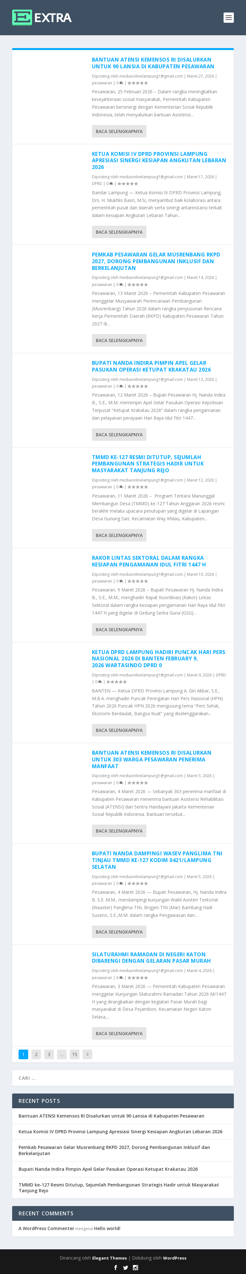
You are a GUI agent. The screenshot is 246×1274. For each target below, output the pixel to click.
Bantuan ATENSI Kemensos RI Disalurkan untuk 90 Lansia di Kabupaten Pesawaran (153, 63)
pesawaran (102, 83)
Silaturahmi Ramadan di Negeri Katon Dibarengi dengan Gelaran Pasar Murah (151, 958)
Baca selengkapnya (119, 131)
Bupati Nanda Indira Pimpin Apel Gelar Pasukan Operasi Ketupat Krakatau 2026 (151, 366)
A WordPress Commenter (46, 1228)
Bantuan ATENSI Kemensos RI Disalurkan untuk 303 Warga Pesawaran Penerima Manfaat (152, 759)
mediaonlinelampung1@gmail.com (151, 76)
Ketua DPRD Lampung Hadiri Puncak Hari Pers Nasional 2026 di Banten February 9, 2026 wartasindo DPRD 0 (159, 659)
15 (74, 1054)
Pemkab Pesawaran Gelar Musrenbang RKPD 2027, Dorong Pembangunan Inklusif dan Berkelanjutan (156, 261)
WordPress (174, 1258)
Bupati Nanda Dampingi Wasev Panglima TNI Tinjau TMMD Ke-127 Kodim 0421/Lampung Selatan (157, 860)
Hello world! (107, 1228)
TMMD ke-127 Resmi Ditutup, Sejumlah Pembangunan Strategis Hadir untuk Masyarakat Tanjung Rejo (148, 464)
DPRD (97, 183)
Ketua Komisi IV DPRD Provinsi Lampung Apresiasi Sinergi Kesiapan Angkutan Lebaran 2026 (159, 160)
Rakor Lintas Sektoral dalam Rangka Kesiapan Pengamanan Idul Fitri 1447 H (149, 561)
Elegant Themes (109, 1258)
